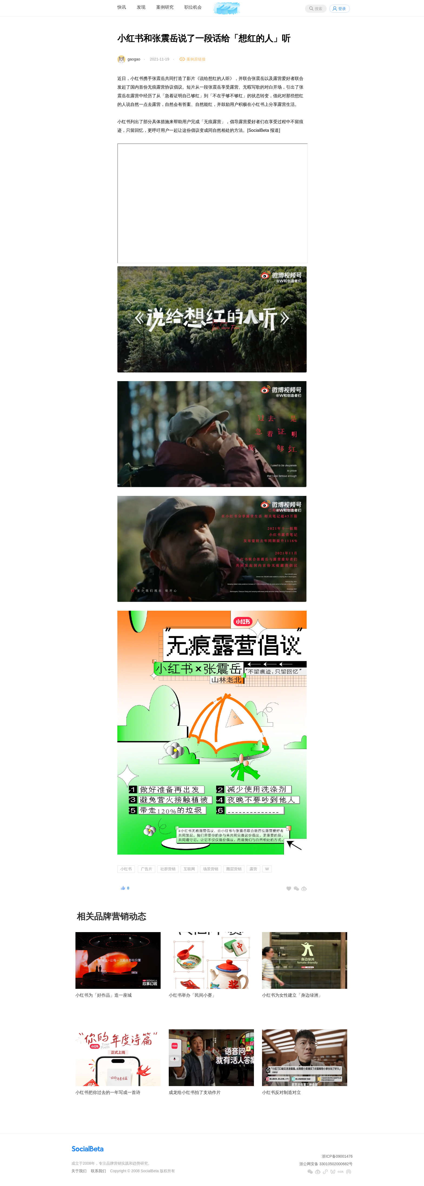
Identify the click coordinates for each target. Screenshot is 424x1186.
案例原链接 (196, 59)
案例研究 (165, 7)
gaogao (134, 59)
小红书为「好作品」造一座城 (103, 995)
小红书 (126, 869)
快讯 (121, 7)
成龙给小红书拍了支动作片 (195, 1092)
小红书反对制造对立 (281, 1092)
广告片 (146, 869)
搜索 (318, 8)
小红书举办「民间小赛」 (192, 995)
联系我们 (98, 1171)
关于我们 (79, 1171)
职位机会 (193, 7)
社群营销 (167, 869)
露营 (253, 869)
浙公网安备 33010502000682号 (326, 1164)
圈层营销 (233, 869)
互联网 (189, 869)
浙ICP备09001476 (337, 1156)
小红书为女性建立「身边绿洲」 (292, 995)
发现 (141, 7)
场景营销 (210, 869)
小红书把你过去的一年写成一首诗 (107, 1092)
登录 (342, 8)
